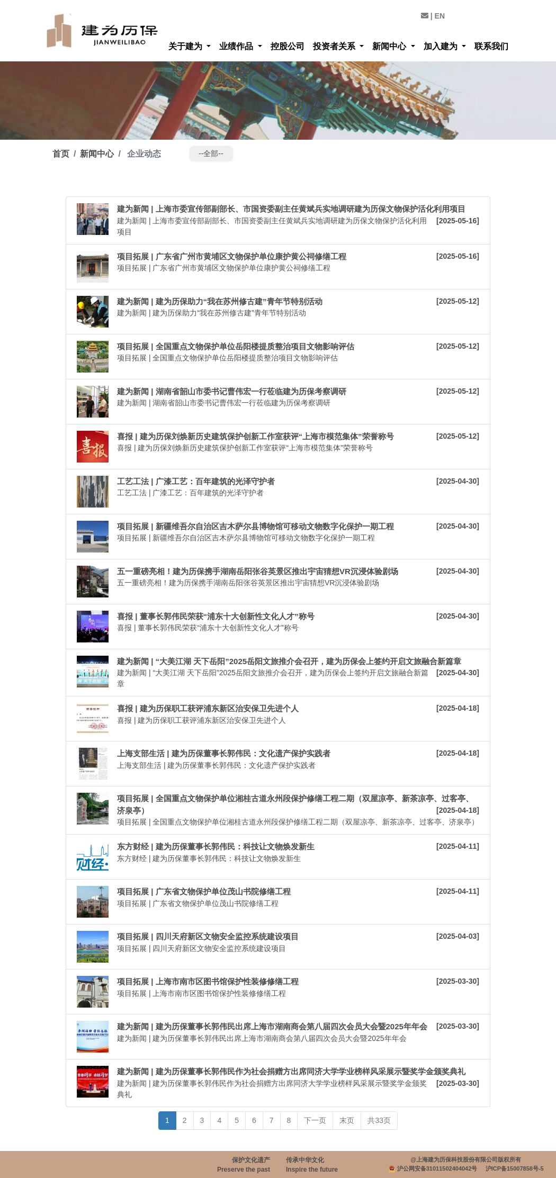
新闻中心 (97, 153)
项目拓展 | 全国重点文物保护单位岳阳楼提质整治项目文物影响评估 (235, 346)
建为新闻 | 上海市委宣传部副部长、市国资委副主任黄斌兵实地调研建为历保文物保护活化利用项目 (291, 208)
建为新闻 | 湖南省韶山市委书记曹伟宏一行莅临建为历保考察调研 (231, 391)
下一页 (315, 1120)
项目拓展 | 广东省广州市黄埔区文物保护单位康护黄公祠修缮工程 (231, 256)
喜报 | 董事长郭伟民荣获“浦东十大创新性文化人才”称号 (216, 616)
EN (440, 16)
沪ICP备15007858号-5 (515, 1168)
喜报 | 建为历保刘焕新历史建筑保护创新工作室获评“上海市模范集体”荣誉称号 (255, 436)
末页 (346, 1120)
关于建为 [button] (186, 46)
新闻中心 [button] (390, 46)
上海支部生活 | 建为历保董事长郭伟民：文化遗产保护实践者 (223, 753)
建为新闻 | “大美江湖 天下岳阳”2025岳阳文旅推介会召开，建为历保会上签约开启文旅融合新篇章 (289, 661)
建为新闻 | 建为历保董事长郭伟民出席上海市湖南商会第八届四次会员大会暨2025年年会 (272, 1026)
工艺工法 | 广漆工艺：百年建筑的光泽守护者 (196, 481)
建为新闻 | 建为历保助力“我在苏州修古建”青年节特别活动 (219, 301)
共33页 (379, 1120)
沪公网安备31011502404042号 (437, 1168)
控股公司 (287, 46)
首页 (60, 153)
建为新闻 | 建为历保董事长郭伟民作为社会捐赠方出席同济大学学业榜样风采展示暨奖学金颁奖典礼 (291, 1071)
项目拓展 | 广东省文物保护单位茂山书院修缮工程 (204, 891)
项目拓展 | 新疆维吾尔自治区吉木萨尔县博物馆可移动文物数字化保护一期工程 (255, 526)
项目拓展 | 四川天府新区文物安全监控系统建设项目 (208, 936)
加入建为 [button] (442, 46)
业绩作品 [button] (237, 46)
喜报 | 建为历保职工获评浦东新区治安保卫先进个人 (208, 708)
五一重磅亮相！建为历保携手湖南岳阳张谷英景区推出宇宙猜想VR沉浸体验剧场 (257, 571)
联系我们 (491, 46)
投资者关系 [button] (335, 46)
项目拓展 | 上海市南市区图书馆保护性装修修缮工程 (208, 981)
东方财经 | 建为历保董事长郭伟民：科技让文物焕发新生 (216, 846)
